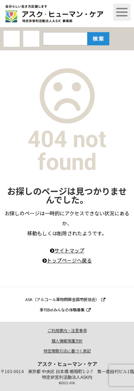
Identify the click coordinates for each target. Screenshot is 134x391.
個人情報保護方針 (67, 341)
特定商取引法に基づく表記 (67, 351)
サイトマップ (67, 250)
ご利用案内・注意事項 (67, 330)
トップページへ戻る (67, 260)
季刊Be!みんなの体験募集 (65, 309)
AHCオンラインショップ (12, 39)
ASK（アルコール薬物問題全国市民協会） (65, 299)
